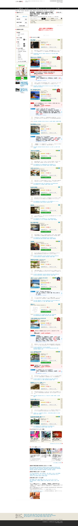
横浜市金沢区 (36, 468)
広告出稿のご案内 (45, 519)
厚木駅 (52, 184)
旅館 (52, 480)
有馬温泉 (30, 515)
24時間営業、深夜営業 (22, 51)
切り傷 (34, 475)
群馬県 (36, 514)
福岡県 (52, 514)
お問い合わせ (61, 519)
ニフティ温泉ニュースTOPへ (57, 462)
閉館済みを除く (53, 20)
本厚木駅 (51, 165)
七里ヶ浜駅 (35, 54)
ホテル (43, 474)
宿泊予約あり (47, 20)
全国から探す (25, 16)
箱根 (28, 515)
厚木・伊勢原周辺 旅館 (37, 202)
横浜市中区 (48, 467)
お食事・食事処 (32, 474)
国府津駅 (49, 301)
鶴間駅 (60, 121)
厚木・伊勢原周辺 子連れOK (52, 218)
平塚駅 (52, 301)
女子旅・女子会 (52, 474)
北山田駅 (35, 147)
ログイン (58, 2)
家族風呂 (19, 57)
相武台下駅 (44, 202)
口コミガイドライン (52, 519)
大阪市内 (41, 516)
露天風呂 (59, 473)
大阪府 (41, 514)
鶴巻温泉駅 (54, 165)
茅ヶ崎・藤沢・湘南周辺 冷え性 (55, 300)
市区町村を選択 (22, 25)
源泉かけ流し (49, 480)
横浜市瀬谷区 (58, 468)
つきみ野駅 (50, 121)
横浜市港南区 (46, 468)
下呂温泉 (37, 515)
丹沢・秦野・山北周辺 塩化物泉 (38, 255)
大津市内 (48, 516)
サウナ (31, 473)
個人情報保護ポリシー (46, 521)
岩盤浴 (37, 475)
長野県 (46, 514)
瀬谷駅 (34, 396)
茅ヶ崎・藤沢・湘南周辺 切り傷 (46, 300)
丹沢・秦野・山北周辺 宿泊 (46, 255)
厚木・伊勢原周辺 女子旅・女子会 (38, 165)
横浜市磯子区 (32, 468)
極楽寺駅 (57, 53)
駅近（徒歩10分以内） (35, 473)
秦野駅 (54, 256)
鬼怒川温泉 (54, 515)
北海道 (44, 514)
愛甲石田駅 (44, 165)
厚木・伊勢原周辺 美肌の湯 (44, 164)
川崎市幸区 (53, 469)
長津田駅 (55, 395)
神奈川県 (25, 514)
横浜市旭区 (50, 468)
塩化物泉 (43, 475)
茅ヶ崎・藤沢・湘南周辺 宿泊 (37, 300)
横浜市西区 (44, 467)
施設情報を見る (45, 98)
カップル (48, 474)
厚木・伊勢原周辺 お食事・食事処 (38, 238)
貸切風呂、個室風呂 (40, 480)
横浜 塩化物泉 (35, 395)
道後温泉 (44, 515)
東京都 (39, 514)
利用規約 (58, 521)
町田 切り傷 (47, 121)
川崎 (26, 516)
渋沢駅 (54, 379)
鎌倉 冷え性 (40, 53)
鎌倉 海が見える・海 (48, 53)
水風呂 (50, 473)
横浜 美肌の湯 (40, 395)
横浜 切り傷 (48, 395)
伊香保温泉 (40, 515)
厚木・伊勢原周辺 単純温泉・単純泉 (38, 183)
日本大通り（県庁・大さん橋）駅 (38, 86)
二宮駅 (44, 301)
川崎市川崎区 (49, 469)
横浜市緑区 (54, 468)
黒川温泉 (47, 515)
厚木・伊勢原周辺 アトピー (37, 184)
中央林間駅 (57, 121)
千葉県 (31, 514)
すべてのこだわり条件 (22, 61)
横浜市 (31, 467)
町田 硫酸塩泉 (40, 121)
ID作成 (61, 2)
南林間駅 (54, 121)
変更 (26, 19)
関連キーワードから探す (20, 517)
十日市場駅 (51, 395)
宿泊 (47, 473)
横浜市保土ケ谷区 (57, 467)
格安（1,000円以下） (43, 473)
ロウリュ (57, 474)
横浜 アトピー (44, 395)
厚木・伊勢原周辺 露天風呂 (37, 315)
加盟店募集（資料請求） (37, 519)
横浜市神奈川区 (39, 467)
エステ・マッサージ (38, 474)
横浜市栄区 (31, 469)
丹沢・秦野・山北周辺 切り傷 (54, 255)
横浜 (24, 516)
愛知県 (49, 514)
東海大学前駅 (47, 256)
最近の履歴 (60, 1)
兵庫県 (33, 514)
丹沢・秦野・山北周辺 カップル (38, 379)
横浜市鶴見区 (34, 467)
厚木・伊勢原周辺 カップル (51, 164)
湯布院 (51, 515)
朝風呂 (46, 475)
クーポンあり (41, 20)
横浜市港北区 (41, 468)
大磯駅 (46, 301)
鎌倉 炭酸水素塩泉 (36, 53)
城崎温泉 (33, 515)
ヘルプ (57, 519)
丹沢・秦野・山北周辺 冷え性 (37, 256)
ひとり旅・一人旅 (54, 473)
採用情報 (61, 521)
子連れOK (31, 475)
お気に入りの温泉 (53, 1)
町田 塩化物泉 (35, 121)
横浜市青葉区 (40, 469)
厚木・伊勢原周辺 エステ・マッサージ (53, 201)
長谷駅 (38, 54)
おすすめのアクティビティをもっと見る (56, 443)
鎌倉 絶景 (44, 53)
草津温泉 (25, 515)
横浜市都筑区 (44, 469)
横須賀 (29, 516)
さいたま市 (33, 516)
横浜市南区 (52, 467)
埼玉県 (28, 514)
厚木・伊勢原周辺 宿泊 (37, 164)
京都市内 (44, 516)
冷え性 (46, 474)
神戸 (50, 516)
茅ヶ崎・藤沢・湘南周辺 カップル (38, 301)
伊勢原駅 (48, 165)
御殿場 (38, 516)
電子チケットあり (34, 20)
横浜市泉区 (35, 469)
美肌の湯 (40, 475)
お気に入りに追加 (53, 98)
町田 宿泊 (43, 121)
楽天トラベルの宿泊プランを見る (45, 100)
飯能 (36, 516)
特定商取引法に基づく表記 (52, 521)
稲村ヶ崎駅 (53, 53)
